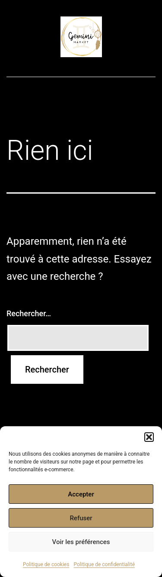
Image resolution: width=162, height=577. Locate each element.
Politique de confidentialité (104, 564)
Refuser (81, 518)
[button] (149, 437)
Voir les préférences (81, 542)
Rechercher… (28, 313)
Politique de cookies (46, 564)
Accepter (81, 494)
